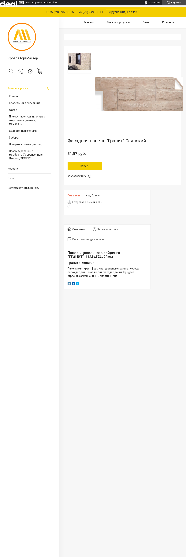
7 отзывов (154, 2)
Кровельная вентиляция (24, 103)
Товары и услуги (18, 88)
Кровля (13, 96)
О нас (11, 178)
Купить (84, 165)
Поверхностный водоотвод (26, 144)
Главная (89, 22)
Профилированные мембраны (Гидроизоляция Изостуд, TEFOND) (26, 155)
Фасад (13, 109)
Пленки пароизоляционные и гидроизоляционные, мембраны (27, 120)
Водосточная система (23, 130)
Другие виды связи (123, 12)
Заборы (14, 137)
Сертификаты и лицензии (23, 187)
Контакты (168, 22)
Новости (13, 168)
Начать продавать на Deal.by (41, 2)
